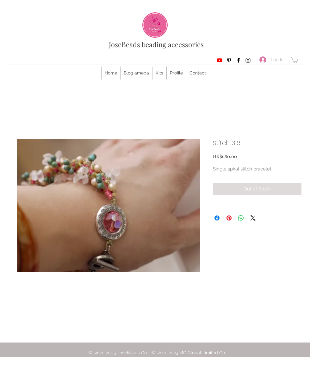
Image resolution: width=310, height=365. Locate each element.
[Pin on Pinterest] (229, 218)
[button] (294, 60)
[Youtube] (219, 60)
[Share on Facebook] (217, 218)
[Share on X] (253, 218)
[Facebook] (238, 60)
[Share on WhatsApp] (241, 218)
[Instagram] (248, 60)
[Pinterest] (229, 60)
